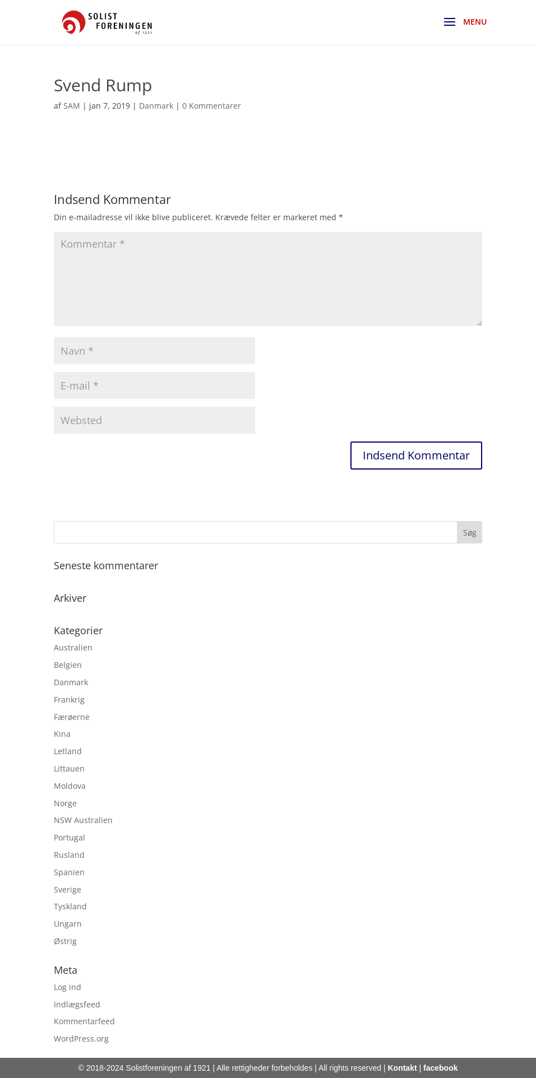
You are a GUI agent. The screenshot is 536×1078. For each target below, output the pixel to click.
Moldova (70, 785)
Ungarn (68, 923)
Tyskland (70, 906)
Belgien (68, 664)
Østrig (65, 941)
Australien (73, 647)
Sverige (67, 889)
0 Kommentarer (211, 105)
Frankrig (69, 699)
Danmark (156, 105)
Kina (62, 733)
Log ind (67, 987)
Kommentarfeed (84, 1021)
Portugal (69, 837)
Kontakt (402, 1067)
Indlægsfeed (77, 1004)
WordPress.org (81, 1038)
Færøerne (72, 717)
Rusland (69, 854)
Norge (65, 803)
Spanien (69, 872)
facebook (440, 1067)
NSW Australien (83, 820)
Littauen (69, 768)
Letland (68, 751)
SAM (71, 105)
